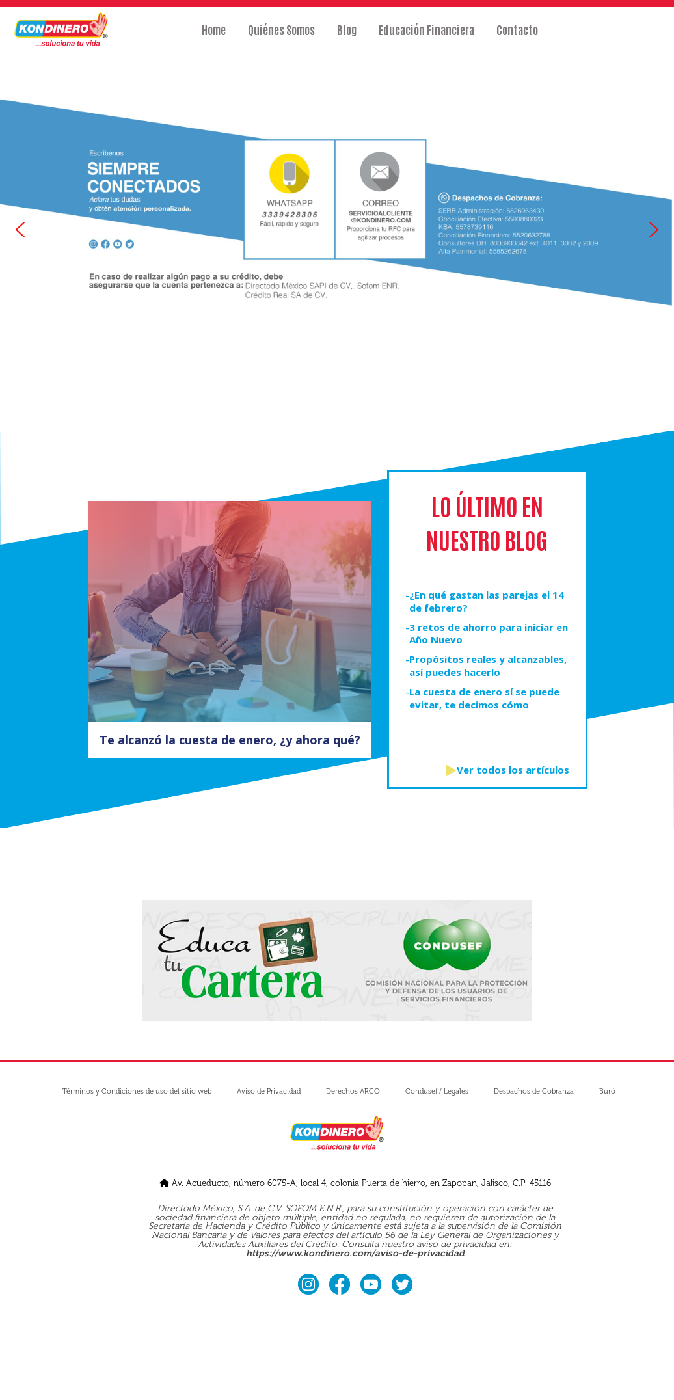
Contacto (517, 37)
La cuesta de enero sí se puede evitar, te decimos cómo (484, 698)
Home (214, 37)
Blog (347, 37)
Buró (607, 1091)
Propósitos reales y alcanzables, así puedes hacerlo (488, 666)
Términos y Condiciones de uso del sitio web (136, 1091)
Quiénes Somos (281, 37)
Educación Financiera (426, 37)
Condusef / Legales (436, 1091)
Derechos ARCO (353, 1091)
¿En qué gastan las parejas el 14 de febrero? (486, 601)
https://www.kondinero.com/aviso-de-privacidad (355, 1253)
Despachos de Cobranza (534, 1091)
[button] (20, 229)
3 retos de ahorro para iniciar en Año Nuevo (488, 634)
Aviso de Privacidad (269, 1091)
